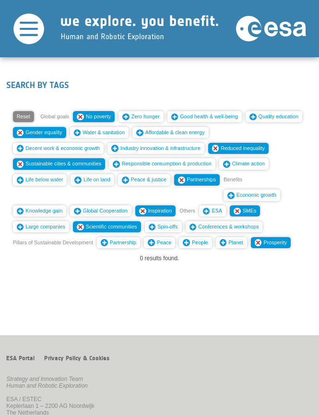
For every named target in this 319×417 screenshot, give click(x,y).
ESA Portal (20, 358)
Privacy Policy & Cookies (76, 358)
